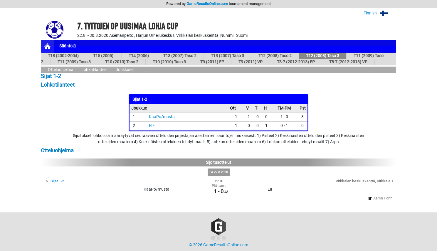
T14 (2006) (139, 55)
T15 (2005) (103, 55)
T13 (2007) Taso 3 (227, 55)
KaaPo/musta (162, 116)
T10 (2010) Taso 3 (169, 62)
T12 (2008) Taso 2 (275, 55)
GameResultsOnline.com (207, 3)
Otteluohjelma (60, 69)
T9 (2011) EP (212, 62)
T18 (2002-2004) (63, 55)
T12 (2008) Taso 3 (322, 55)
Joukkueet (125, 69)
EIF (152, 125)
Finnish (380, 13)
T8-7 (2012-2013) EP (296, 62)
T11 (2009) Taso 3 (74, 62)
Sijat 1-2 (57, 181)
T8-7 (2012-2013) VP (348, 62)
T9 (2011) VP (250, 62)
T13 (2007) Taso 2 (179, 55)
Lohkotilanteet (94, 69)
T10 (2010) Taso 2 (121, 62)
